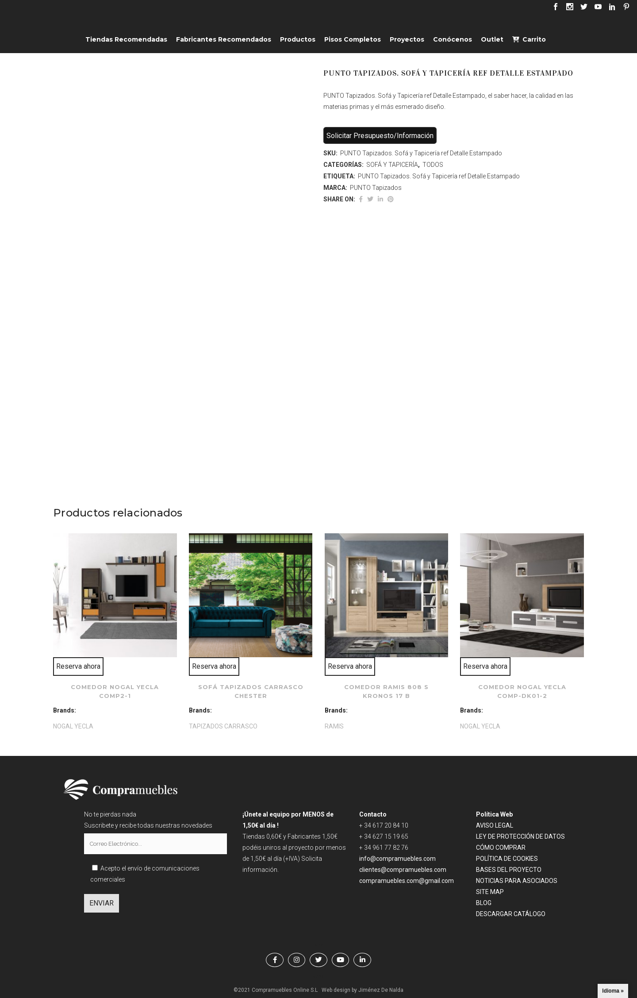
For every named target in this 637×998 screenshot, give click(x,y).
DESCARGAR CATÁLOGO (510, 913)
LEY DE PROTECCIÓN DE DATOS (520, 836)
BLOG (483, 902)
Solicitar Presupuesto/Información (380, 135)
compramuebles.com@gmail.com (406, 880)
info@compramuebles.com (397, 858)
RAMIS (334, 726)
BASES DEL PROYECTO (508, 869)
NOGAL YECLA (73, 726)
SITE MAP (490, 891)
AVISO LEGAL (494, 825)
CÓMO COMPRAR (501, 847)
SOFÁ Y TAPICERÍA (392, 164)
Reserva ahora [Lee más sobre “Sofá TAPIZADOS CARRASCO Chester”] (214, 666)
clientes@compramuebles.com (403, 869)
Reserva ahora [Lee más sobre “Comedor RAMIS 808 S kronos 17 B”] (350, 666)
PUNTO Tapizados (376, 187)
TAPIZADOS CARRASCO (223, 726)
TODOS (432, 164)
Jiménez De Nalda (380, 990)
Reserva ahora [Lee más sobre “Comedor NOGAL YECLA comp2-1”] (78, 666)
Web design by (339, 990)
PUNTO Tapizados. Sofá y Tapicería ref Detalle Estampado (439, 176)
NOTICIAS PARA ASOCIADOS (516, 880)
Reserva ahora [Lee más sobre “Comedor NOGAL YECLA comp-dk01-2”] (485, 666)
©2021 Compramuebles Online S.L (276, 990)
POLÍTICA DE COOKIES (507, 858)
